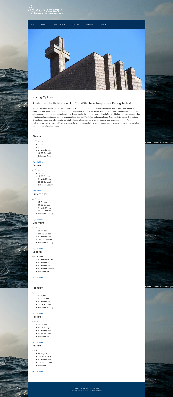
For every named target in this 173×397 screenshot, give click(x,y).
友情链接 (102, 25)
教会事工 (44, 25)
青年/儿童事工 (59, 25)
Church (73, 391)
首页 (32, 25)
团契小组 (75, 25)
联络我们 (89, 25)
